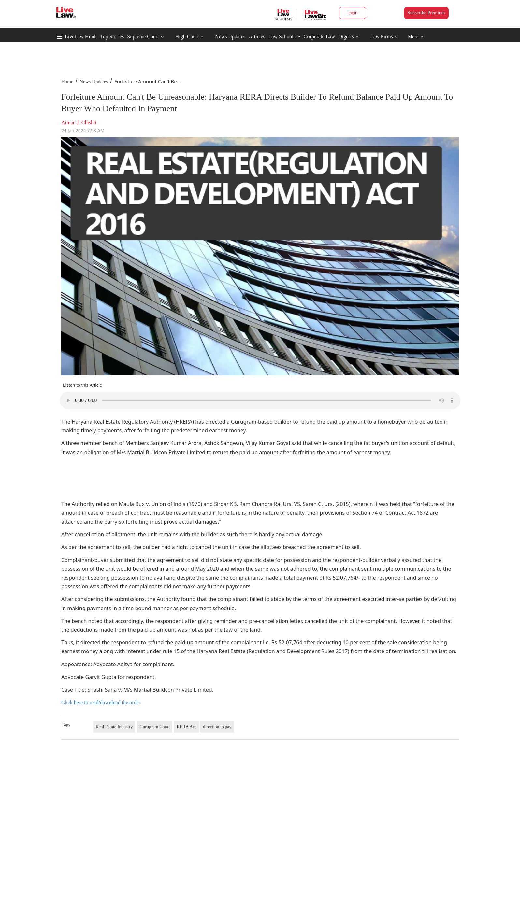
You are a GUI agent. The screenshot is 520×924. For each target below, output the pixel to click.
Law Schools (284, 36)
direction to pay (217, 726)
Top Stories (112, 36)
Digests (346, 36)
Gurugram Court (154, 726)
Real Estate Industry (114, 726)
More (415, 37)
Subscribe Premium (426, 12)
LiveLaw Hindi (81, 36)
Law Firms (384, 36)
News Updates (230, 36)
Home (67, 81)
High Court (187, 36)
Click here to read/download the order (100, 702)
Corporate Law (319, 36)
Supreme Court (143, 36)
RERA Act (186, 726)
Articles (257, 36)
